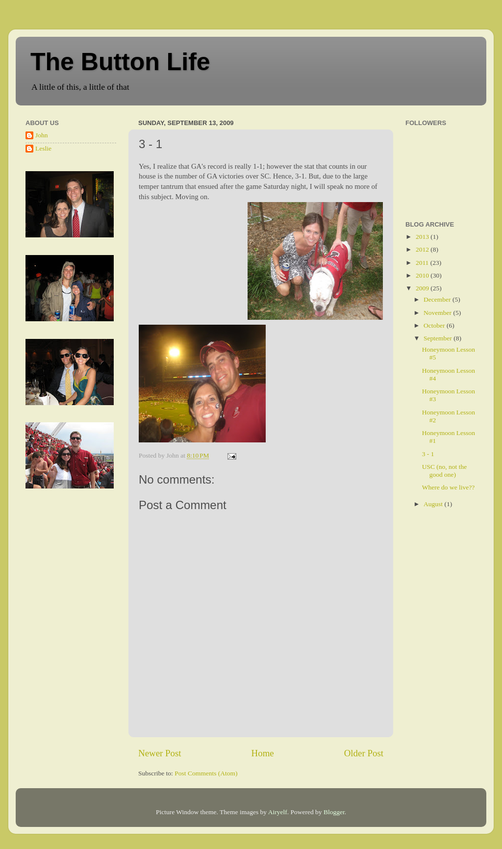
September (438, 338)
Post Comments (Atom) (206, 773)
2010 (423, 275)
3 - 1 (428, 454)
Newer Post (159, 753)
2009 (423, 288)
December (438, 299)
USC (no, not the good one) (444, 470)
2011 (423, 262)
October (435, 325)
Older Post (363, 753)
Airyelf (277, 812)
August (434, 504)
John (41, 135)
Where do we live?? (448, 487)
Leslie (43, 148)
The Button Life (120, 62)
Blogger (334, 812)
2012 (423, 249)
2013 (423, 236)
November (438, 312)
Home (262, 753)
